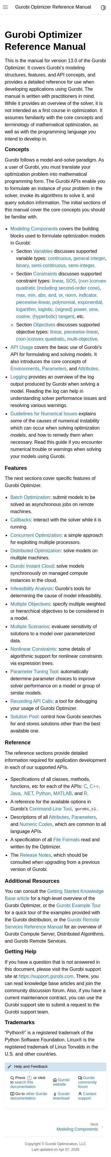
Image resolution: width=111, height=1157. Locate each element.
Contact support (87, 1095)
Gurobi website (61, 1082)
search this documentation (23, 1084)
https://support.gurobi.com (46, 976)
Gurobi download (61, 1095)
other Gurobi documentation (28, 1095)
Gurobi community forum (87, 1082)
